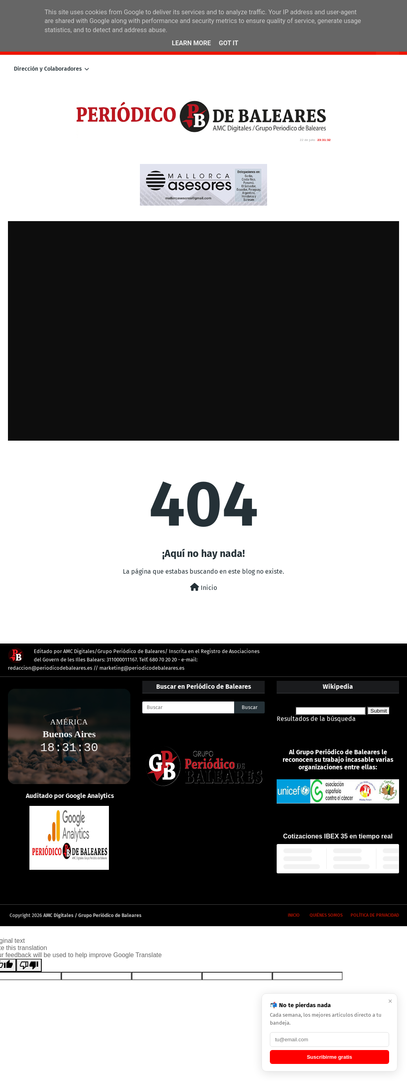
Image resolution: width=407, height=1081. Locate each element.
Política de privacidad (375, 915)
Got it (228, 43)
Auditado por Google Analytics (70, 796)
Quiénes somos (326, 915)
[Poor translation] (29, 965)
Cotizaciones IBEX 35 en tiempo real (338, 836)
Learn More (191, 43)
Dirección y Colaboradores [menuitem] (48, 69)
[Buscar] (188, 707)
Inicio (203, 587)
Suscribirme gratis (329, 1057)
